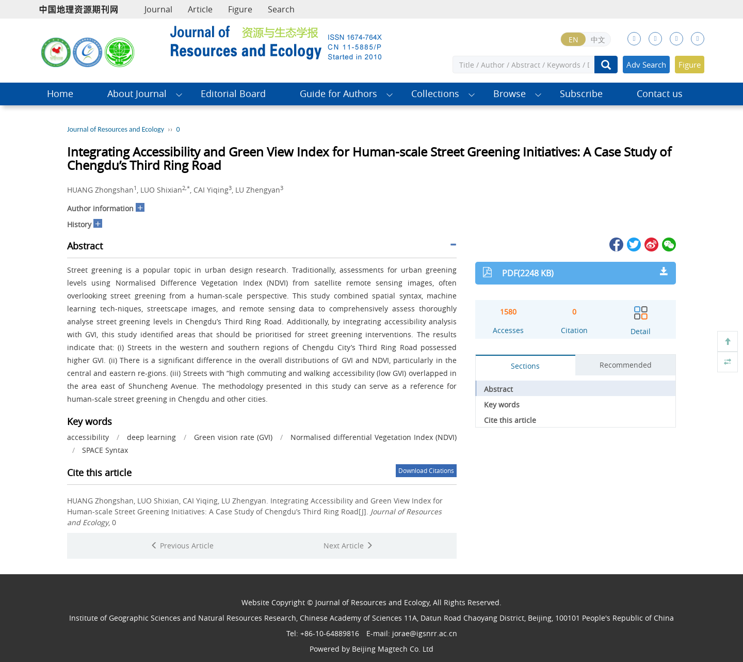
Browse (509, 94)
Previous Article (182, 545)
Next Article (348, 545)
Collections (435, 94)
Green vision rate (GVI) (233, 437)
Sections (525, 366)
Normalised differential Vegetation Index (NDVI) (373, 437)
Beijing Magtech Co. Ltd (392, 649)
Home (60, 94)
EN (573, 39)
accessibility (88, 437)
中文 (598, 39)
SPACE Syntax (105, 450)
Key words (502, 404)
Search (281, 9)
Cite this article (510, 420)
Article (200, 9)
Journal (158, 9)
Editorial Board (233, 94)
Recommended (626, 365)
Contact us (660, 94)
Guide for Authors (338, 94)
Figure (240, 9)
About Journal (137, 94)
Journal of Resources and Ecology (115, 129)
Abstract (498, 389)
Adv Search (646, 64)
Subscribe (581, 94)
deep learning (151, 437)
